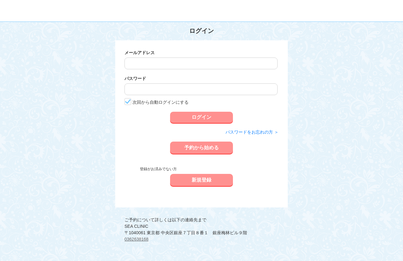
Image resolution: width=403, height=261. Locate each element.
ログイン (201, 117)
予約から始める (201, 147)
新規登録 (201, 180)
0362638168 (136, 239)
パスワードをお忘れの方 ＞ (252, 132)
